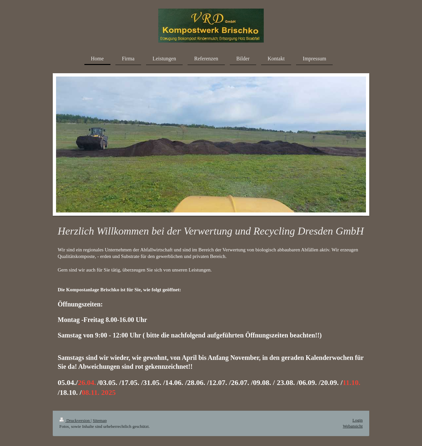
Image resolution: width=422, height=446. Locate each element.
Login (357, 420)
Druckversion (75, 420)
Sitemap (100, 420)
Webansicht (353, 426)
